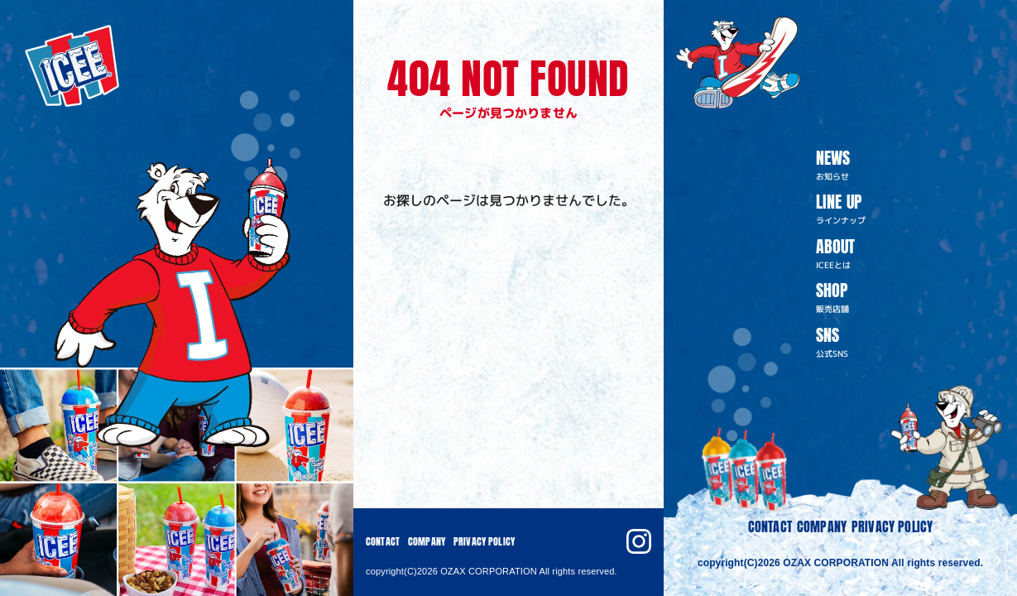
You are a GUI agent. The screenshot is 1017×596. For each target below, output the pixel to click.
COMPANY (822, 526)
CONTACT (770, 526)
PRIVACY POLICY (892, 526)
